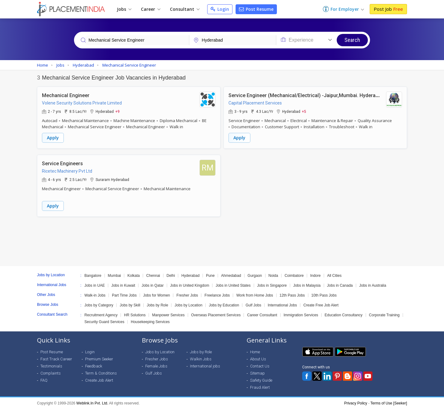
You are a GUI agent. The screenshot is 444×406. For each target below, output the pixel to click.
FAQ (43, 377)
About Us (258, 356)
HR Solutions (135, 312)
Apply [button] (53, 137)
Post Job (388, 9)
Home (255, 349)
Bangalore (92, 272)
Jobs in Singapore (272, 282)
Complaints (50, 370)
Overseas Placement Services (216, 312)
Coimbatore (294, 272)
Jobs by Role (157, 302)
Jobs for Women (156, 292)
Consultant (184, 9)
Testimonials (51, 363)
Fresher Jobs (187, 292)
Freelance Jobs (217, 292)
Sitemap (257, 370)
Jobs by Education (224, 302)
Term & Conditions (101, 370)
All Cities (334, 272)
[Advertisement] (222, 238)
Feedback (93, 363)
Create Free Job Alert (321, 302)
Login (220, 9)
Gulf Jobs (253, 302)
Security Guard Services (104, 319)
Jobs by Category (98, 302)
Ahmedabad (231, 272)
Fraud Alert (260, 384)
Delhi (170, 272)
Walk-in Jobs (94, 292)
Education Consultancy (344, 312)
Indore (315, 272)
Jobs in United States (233, 282)
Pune (210, 272)
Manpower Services (168, 312)
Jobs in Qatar (152, 282)
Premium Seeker (99, 356)
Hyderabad (190, 272)
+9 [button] (117, 110)
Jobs (124, 9)
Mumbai (114, 272)
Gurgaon (255, 272)
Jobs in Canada (340, 282)
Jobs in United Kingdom (189, 282)
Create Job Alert (99, 377)
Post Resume (256, 9)
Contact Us (259, 363)
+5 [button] (304, 110)
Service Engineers (62, 161)
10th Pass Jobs (324, 292)
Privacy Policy (355, 400)
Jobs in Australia (372, 282)
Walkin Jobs (201, 356)
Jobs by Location (188, 302)
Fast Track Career (56, 356)
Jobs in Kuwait (123, 282)
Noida (273, 272)
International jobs (205, 363)
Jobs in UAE (94, 282)
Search (352, 40)
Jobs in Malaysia (307, 282)
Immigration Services (301, 312)
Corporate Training (384, 312)
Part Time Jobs (124, 292)
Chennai (153, 272)
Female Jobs (156, 363)
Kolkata (133, 272)
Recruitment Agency (100, 312)
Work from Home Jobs (254, 292)
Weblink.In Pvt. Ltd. (92, 400)
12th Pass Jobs (292, 292)
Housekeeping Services (150, 319)
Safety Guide (261, 377)
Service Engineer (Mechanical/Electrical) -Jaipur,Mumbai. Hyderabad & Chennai (318, 94)
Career (150, 9)
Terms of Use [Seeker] (388, 400)
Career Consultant (262, 312)
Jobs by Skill (130, 302)
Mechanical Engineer (65, 94)
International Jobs (282, 302)
